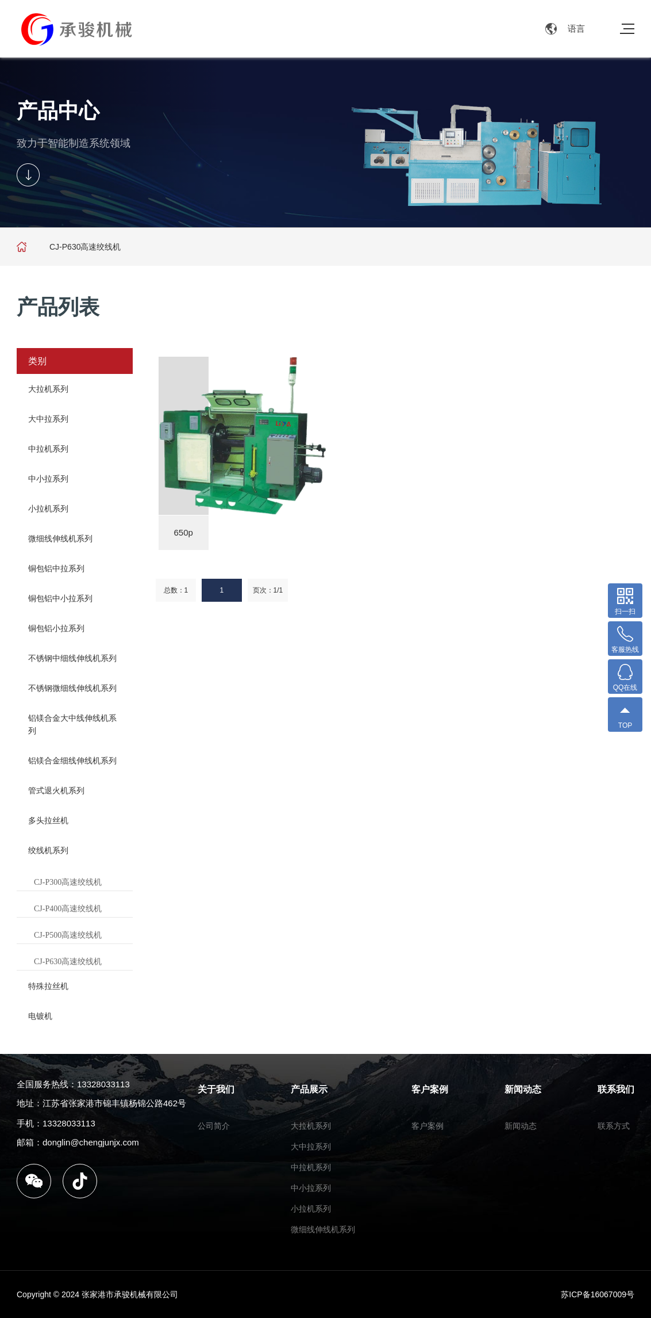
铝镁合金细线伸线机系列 (72, 760)
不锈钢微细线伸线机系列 (72, 688)
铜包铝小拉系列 (56, 628)
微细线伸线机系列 (60, 538)
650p (183, 532)
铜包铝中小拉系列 (60, 598)
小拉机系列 (48, 508)
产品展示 (309, 1089)
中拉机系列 (48, 448)
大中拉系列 (48, 418)
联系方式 (614, 1125)
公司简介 (214, 1125)
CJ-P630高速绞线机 (68, 961)
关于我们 (216, 1089)
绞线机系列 (48, 850)
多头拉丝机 (48, 820)
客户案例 (429, 1089)
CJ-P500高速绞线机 (68, 935)
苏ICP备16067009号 (597, 1294)
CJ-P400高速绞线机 (68, 908)
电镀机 (40, 1016)
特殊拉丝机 (48, 986)
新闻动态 (522, 1089)
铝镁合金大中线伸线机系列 (72, 724)
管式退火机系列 (56, 790)
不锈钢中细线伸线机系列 (72, 658)
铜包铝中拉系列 (56, 568)
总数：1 (176, 590)
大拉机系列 (48, 389)
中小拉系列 (48, 478)
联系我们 (616, 1089)
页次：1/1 (268, 590)
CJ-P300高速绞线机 (68, 882)
